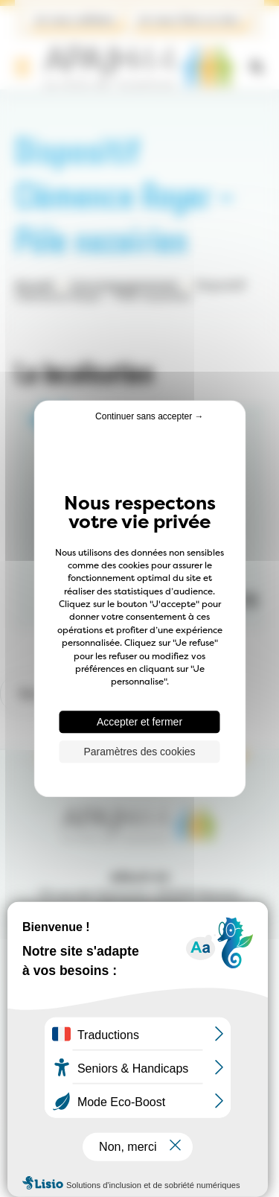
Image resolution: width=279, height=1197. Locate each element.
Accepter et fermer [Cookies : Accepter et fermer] (139, 722)
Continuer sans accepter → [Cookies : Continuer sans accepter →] (149, 416)
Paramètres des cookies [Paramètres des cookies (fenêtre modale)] (139, 752)
